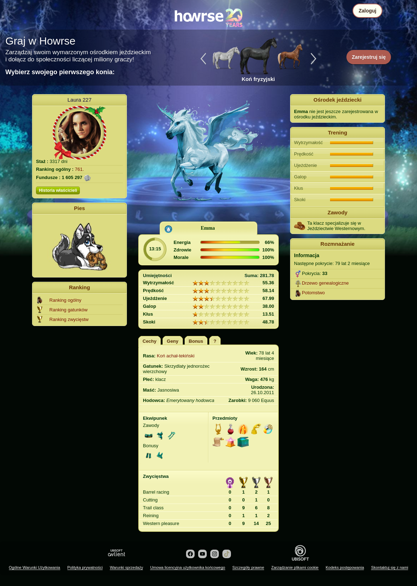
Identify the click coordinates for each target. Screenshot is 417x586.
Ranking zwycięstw (69, 319)
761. (79, 169)
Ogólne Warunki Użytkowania (34, 567)
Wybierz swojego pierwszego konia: (60, 72)
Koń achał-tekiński (176, 355)
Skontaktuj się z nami (389, 567)
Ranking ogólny (66, 300)
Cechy (149, 341)
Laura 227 (79, 100)
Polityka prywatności (85, 567)
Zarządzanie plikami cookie (295, 567)
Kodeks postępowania (345, 567)
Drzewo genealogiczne (325, 283)
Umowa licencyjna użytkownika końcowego (187, 567)
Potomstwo (313, 292)
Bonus (196, 341)
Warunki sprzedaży (126, 567)
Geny (173, 341)
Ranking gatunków (69, 309)
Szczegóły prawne (248, 567)
